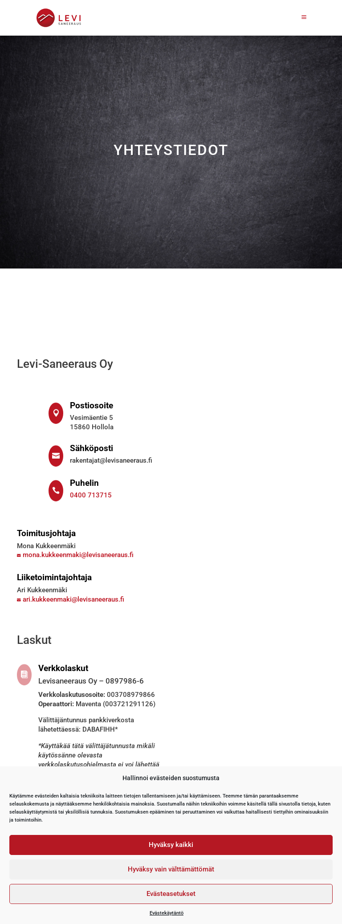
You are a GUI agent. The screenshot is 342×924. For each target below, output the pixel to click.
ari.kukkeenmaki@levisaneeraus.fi (70, 599)
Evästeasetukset (171, 894)
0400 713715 (91, 495)
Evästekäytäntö (166, 913)
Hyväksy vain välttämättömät (171, 869)
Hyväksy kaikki (171, 845)
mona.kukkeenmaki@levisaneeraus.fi (75, 555)
